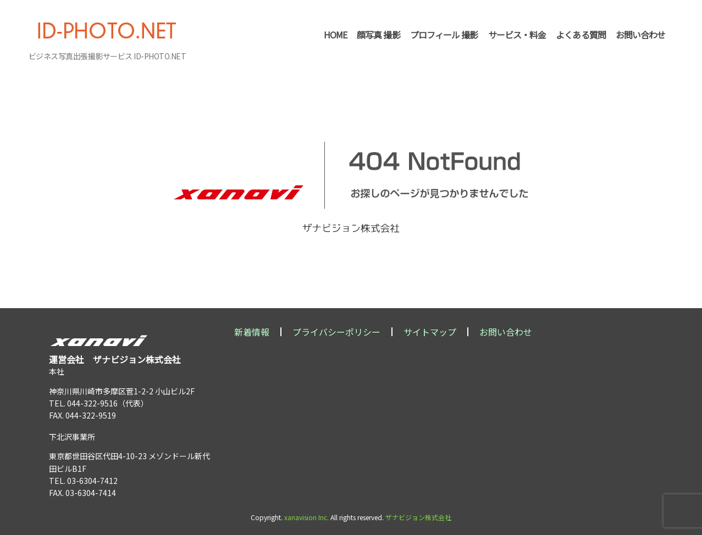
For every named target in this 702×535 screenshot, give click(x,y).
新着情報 (251, 331)
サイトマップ (429, 331)
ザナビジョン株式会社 (418, 517)
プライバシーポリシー (336, 331)
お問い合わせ (505, 331)
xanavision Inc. (306, 517)
